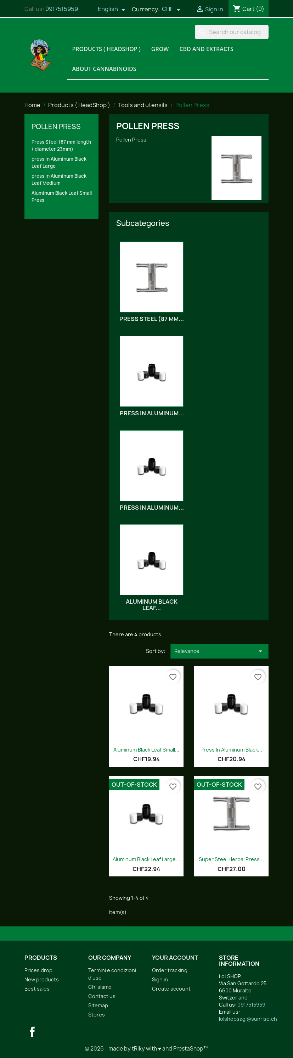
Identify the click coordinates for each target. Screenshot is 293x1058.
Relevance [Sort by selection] (219, 651)
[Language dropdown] (111, 9)
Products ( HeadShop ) (106, 49)
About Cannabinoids (104, 69)
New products (41, 979)
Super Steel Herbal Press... (231, 859)
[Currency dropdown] (171, 9)
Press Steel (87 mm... (151, 319)
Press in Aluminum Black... (231, 749)
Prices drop (38, 970)
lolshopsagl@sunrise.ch (248, 1018)
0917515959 (61, 9)
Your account (175, 958)
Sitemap (98, 1005)
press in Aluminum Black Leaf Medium (59, 179)
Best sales (37, 988)
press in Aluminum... (152, 413)
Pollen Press (56, 126)
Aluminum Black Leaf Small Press (62, 196)
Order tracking (169, 970)
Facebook (32, 1032)
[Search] (232, 32)
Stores (96, 1014)
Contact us (101, 996)
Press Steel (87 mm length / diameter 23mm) (61, 145)
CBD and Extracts (206, 49)
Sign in (160, 979)
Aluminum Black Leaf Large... (146, 859)
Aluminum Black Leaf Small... (146, 749)
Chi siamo (100, 987)
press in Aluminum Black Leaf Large (59, 162)
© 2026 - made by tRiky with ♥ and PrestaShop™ (146, 1048)
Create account (171, 988)
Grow (160, 49)
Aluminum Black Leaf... (152, 605)
